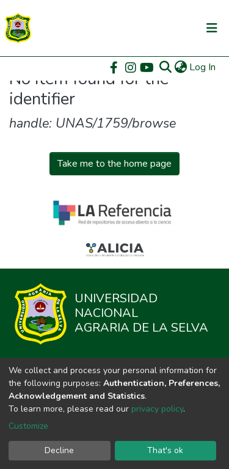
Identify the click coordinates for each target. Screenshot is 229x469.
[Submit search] (165, 67)
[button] (180, 67)
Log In (203, 67)
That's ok (165, 450)
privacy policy (157, 409)
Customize (28, 426)
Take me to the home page (114, 163)
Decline (59, 450)
